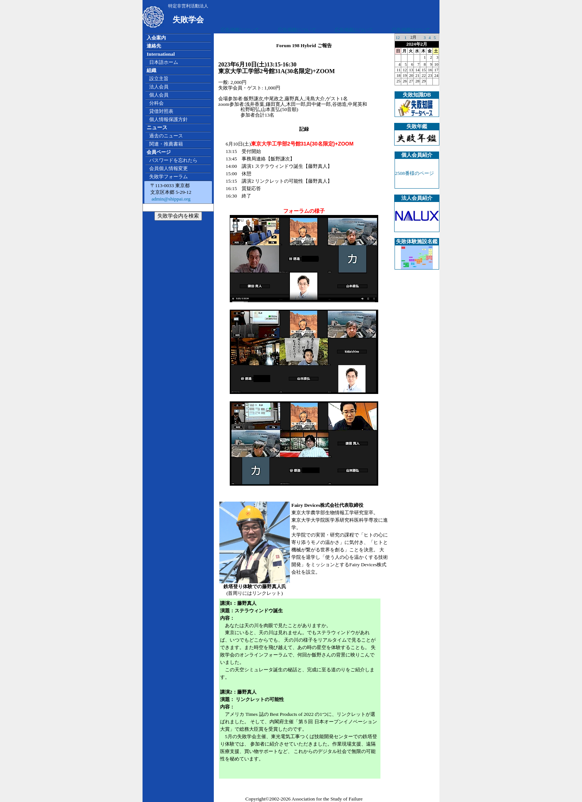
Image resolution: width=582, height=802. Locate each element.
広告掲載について (239, 30)
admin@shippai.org (170, 199)
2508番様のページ (414, 173)
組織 (151, 70)
